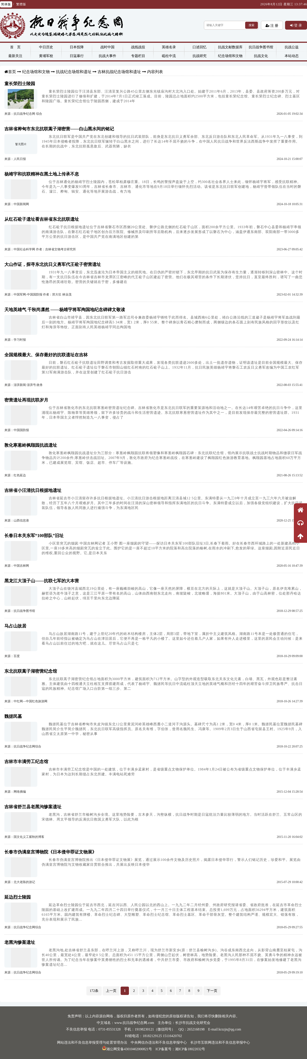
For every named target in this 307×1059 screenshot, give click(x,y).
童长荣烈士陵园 (19, 83)
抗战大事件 (107, 56)
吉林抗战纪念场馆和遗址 (119, 72)
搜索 (251, 25)
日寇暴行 (77, 56)
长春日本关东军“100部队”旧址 (34, 535)
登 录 (297, 25)
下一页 (212, 991)
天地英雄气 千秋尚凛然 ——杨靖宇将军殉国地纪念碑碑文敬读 (64, 309)
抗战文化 (261, 56)
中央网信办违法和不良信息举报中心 (159, 1042)
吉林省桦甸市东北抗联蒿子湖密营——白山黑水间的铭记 (59, 128)
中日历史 (46, 47)
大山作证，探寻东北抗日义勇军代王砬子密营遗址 (52, 264)
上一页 (111, 991)
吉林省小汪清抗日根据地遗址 (32, 490)
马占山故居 (15, 626)
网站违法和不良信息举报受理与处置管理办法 (92, 1042)
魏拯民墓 (13, 716)
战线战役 (138, 47)
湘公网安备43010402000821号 (127, 1049)
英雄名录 (169, 47)
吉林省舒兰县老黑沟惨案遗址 (32, 806)
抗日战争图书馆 (261, 47)
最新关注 (15, 56)
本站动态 (292, 56)
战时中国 (107, 47)
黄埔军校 (46, 56)
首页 (12, 72)
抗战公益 (292, 47)
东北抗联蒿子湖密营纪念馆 (30, 671)
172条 (94, 991)
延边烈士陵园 (17, 897)
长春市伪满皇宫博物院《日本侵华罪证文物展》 (50, 851)
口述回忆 (200, 47)
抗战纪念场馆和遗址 (73, 72)
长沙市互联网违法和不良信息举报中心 (220, 1042)
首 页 (15, 47)
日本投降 (77, 47)
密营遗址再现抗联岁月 (26, 400)
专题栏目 (138, 56)
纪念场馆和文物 (230, 56)
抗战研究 (200, 56)
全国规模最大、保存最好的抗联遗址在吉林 (46, 354)
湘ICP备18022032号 (190, 1049)
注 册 (274, 25)
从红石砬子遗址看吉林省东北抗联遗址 (41, 219)
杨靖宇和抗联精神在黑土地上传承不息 (41, 174)
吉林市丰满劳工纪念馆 (26, 761)
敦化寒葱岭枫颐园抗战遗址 (30, 445)
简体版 (6, 4)
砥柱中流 (169, 56)
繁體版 (21, 4)
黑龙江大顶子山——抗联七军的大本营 (41, 580)
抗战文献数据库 (230, 47)
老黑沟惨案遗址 (19, 942)
